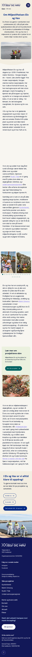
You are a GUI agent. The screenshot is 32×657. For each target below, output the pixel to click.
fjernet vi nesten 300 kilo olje (13, 459)
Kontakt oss (9, 496)
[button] (29, 262)
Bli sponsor (8, 627)
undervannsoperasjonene (12, 185)
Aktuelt (4, 609)
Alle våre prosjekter (13, 368)
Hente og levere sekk (10, 600)
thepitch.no (16, 576)
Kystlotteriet (24, 207)
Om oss (5, 606)
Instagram (5, 565)
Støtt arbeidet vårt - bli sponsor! (15, 508)
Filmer (4, 612)
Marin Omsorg (24, 301)
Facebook (5, 568)
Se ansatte (9, 502)
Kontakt (5, 603)
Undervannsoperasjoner (11, 594)
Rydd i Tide (15, 177)
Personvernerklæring (8, 574)
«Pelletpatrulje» (21, 427)
